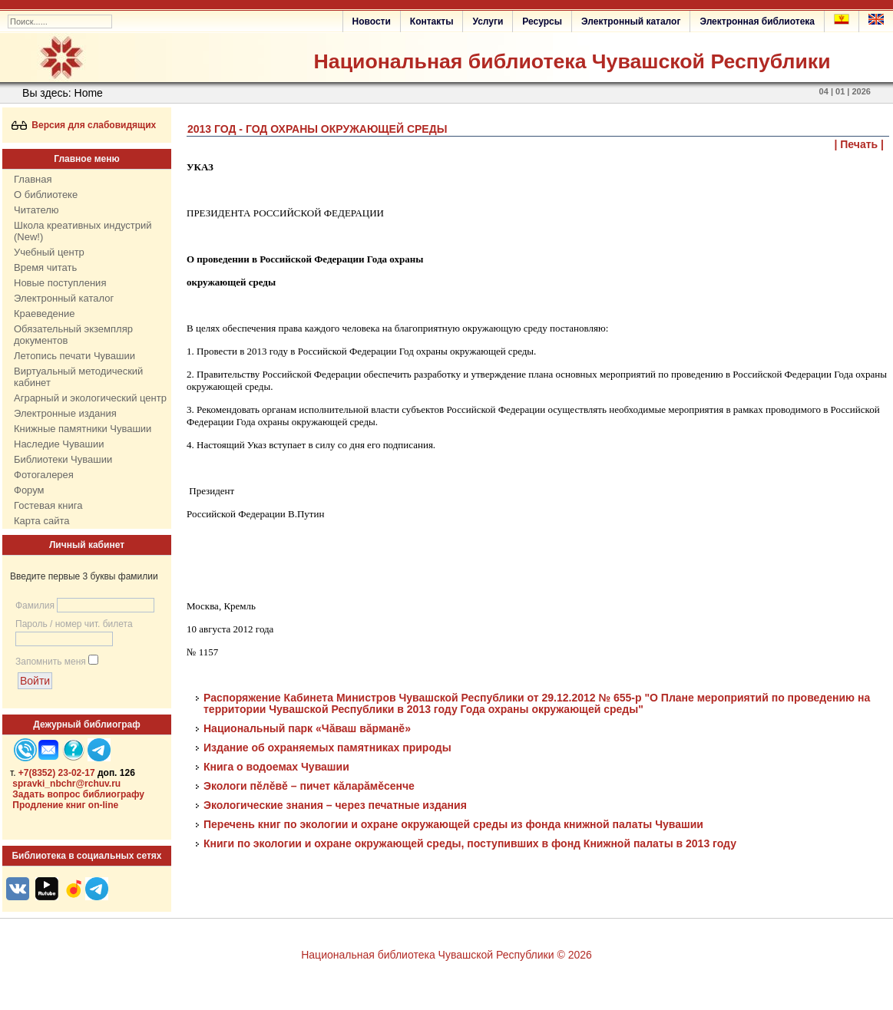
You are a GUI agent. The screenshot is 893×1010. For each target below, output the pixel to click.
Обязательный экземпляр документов (73, 334)
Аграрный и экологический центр (90, 398)
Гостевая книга (48, 505)
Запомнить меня (50, 661)
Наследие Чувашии (59, 444)
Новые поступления (60, 283)
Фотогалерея (44, 474)
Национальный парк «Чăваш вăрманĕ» (307, 728)
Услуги (487, 21)
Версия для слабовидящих (84, 125)
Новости (371, 21)
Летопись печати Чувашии (74, 355)
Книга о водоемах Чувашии (276, 767)
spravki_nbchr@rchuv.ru (66, 783)
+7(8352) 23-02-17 (56, 772)
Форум (29, 490)
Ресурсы (542, 21)
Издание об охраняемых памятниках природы (327, 747)
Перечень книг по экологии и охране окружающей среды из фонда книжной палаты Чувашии (453, 824)
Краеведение (44, 313)
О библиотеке (46, 194)
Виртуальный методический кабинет (78, 376)
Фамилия (35, 605)
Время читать (45, 267)
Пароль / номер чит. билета (74, 624)
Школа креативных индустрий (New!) (83, 231)
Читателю (36, 210)
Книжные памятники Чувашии (82, 428)
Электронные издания (65, 413)
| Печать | (860, 144)
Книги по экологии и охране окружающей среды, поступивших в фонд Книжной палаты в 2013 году (469, 843)
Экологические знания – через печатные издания (336, 805)
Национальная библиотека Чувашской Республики (572, 61)
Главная (32, 179)
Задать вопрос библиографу (78, 794)
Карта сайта (41, 520)
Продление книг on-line (65, 805)
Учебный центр (49, 252)
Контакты (432, 21)
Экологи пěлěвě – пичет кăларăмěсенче (309, 786)
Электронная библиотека (757, 21)
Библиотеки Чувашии (63, 459)
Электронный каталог (630, 21)
